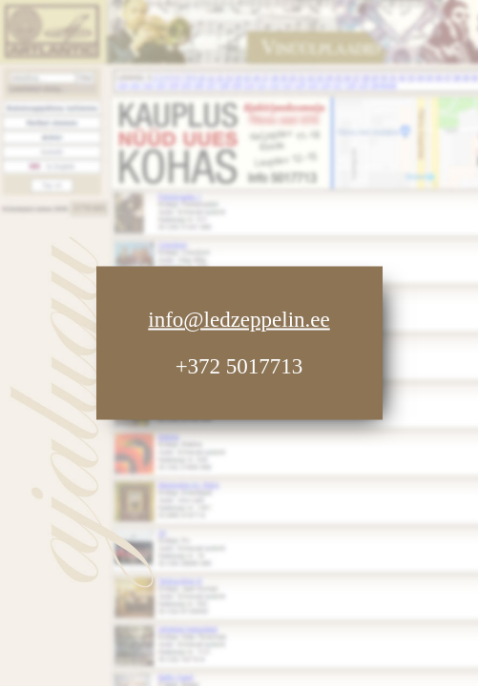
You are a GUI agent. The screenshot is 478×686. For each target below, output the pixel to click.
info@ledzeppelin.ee (238, 320)
